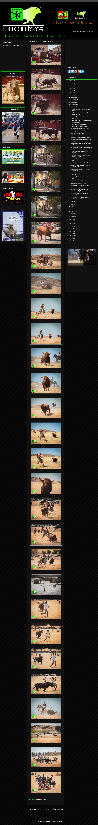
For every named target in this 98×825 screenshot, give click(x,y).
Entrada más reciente (34, 809)
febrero (73, 213)
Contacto (63, 36)
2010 (71, 238)
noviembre (74, 99)
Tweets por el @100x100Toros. (11, 45)
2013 (71, 231)
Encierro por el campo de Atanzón (80, 128)
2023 (71, 85)
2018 (71, 219)
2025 (71, 81)
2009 (71, 240)
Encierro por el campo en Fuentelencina (81, 131)
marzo (73, 211)
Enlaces (50, 36)
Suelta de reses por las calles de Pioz (81, 137)
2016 (71, 224)
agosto (73, 107)
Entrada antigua (58, 809)
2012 (71, 233)
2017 (71, 221)
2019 (71, 95)
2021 (71, 90)
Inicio (47, 809)
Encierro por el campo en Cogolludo (80, 163)
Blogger (61, 821)
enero (72, 216)
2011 (70, 236)
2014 (71, 228)
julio (72, 201)
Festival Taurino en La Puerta (78, 183)
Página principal (12, 36)
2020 (71, 93)
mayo (72, 206)
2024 (71, 83)
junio (72, 204)
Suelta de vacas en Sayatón (78, 180)
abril (72, 209)
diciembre (73, 97)
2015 (71, 226)
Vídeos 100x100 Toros (33, 36)
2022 (71, 88)
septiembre (74, 104)
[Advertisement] (13, 59)
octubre (73, 102)
